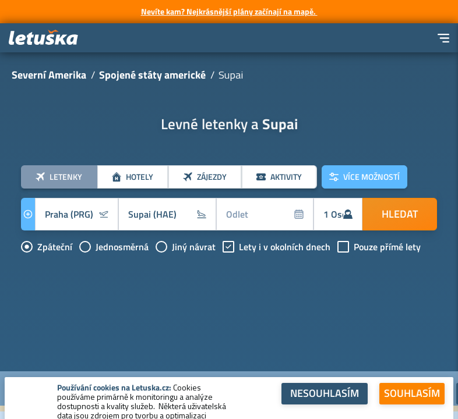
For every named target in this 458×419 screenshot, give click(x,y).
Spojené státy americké (152, 75)
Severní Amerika (49, 75)
